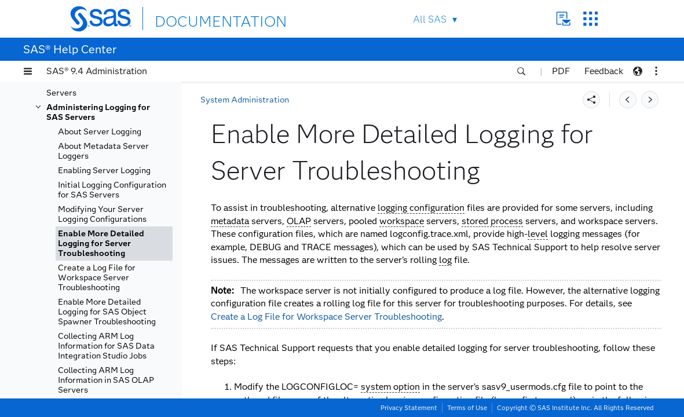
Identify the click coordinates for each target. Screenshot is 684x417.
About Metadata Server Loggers (103, 151)
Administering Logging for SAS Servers (98, 112)
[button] (28, 71)
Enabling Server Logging (104, 170)
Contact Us (563, 19)
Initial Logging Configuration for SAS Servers (112, 190)
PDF (561, 70)
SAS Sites (590, 19)
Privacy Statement (409, 408)
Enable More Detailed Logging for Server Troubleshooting (101, 243)
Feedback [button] (603, 70)
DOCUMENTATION (197, 18)
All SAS (430, 19)
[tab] (114, 243)
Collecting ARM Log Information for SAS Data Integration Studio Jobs (106, 346)
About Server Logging (99, 132)
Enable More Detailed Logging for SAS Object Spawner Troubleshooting (107, 312)
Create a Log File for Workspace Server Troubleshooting (97, 277)
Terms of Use (467, 408)
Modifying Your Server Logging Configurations (102, 214)
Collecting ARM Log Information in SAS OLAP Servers (106, 380)
